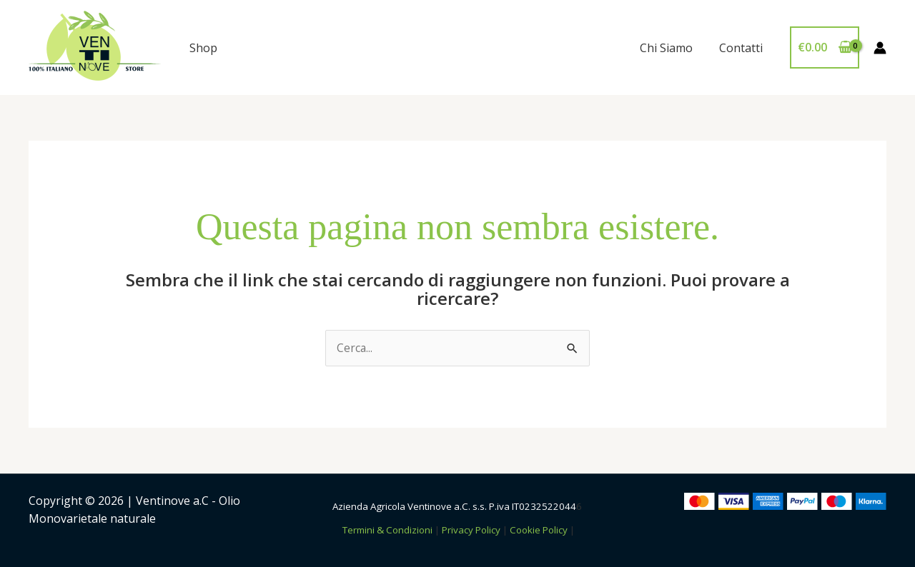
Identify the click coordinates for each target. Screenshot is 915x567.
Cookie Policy (539, 529)
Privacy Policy (471, 529)
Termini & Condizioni (387, 529)
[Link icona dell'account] (880, 47)
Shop (203, 48)
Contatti (742, 48)
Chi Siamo (671, 48)
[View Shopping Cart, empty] (824, 47)
